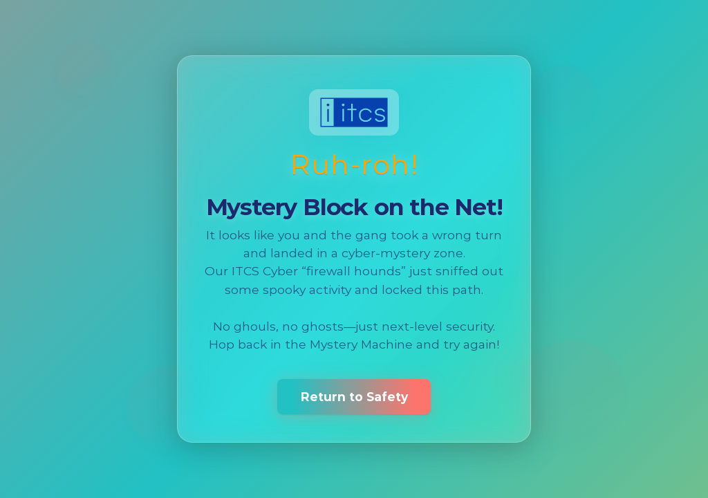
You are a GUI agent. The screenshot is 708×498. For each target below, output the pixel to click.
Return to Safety (354, 396)
